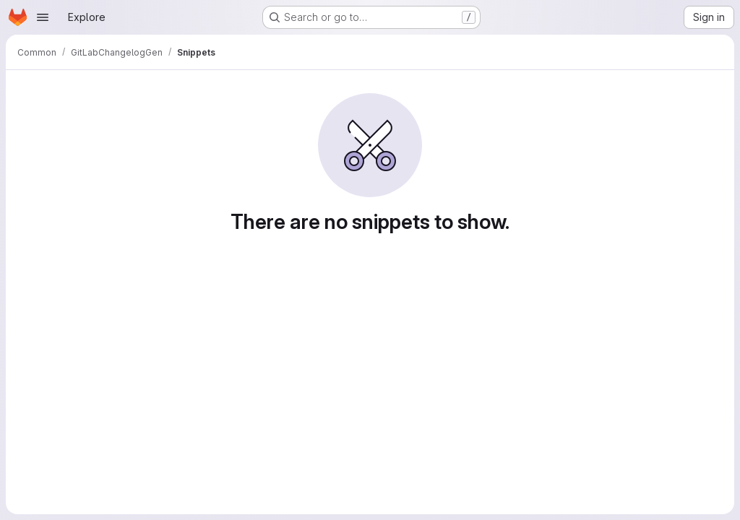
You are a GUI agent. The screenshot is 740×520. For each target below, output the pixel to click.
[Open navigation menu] (42, 17)
